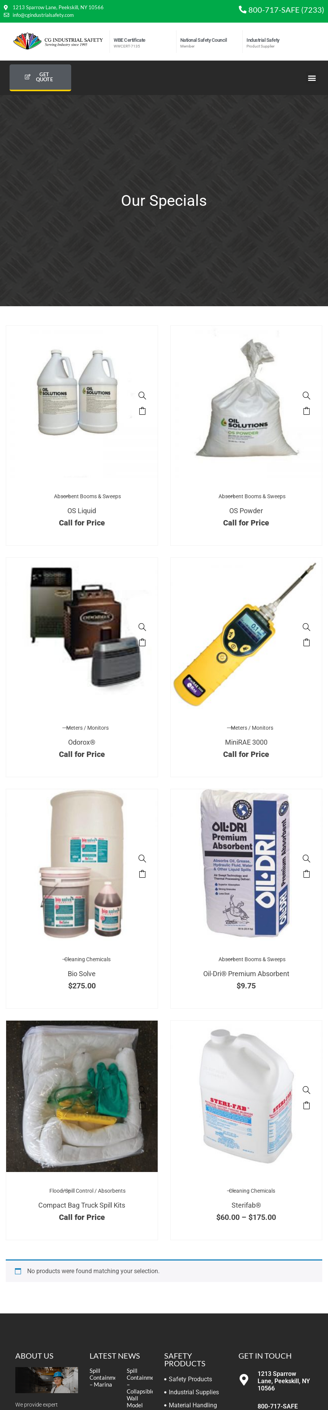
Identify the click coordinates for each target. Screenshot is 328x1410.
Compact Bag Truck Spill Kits (81, 1205)
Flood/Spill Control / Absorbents (87, 1191)
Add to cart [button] (306, 874)
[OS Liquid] (142, 395)
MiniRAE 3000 (246, 742)
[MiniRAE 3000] (306, 627)
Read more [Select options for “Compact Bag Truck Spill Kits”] (142, 1105)
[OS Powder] (306, 395)
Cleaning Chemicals (87, 959)
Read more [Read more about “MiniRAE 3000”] (306, 642)
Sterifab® (246, 1205)
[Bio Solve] (142, 858)
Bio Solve (82, 974)
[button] (312, 77)
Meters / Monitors (87, 728)
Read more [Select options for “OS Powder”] (306, 411)
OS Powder (246, 511)
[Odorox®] (142, 627)
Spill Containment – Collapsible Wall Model (143, 1387)
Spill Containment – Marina (106, 1377)
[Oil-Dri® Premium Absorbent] (306, 858)
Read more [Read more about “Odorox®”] (142, 642)
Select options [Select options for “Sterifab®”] (306, 1105)
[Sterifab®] (306, 1090)
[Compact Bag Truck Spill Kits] (142, 1090)
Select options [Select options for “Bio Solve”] (142, 874)
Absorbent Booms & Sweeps (87, 496)
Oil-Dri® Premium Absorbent (246, 974)
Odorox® (81, 742)
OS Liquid (81, 511)
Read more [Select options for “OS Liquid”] (142, 411)
